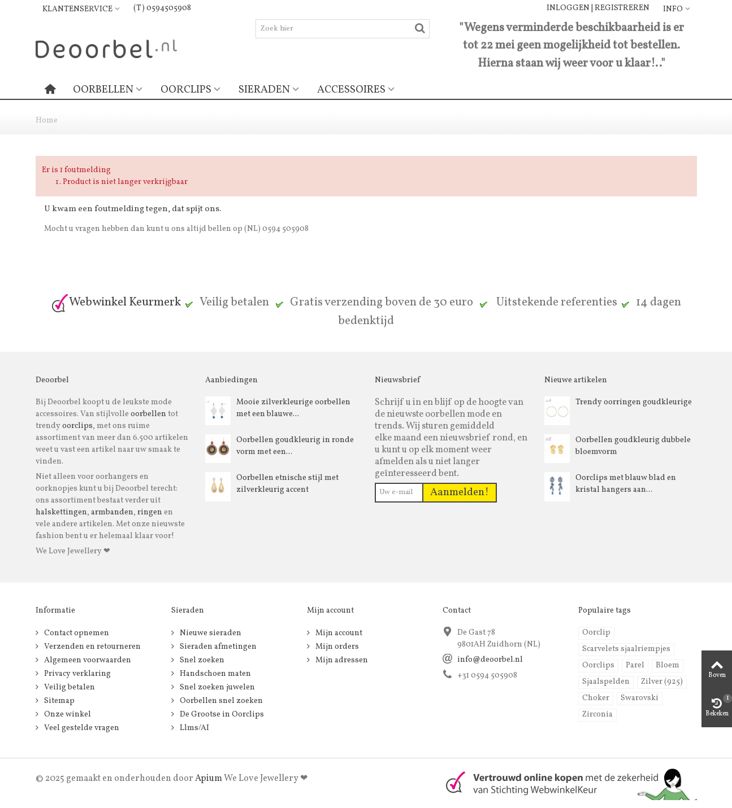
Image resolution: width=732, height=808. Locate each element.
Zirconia (597, 714)
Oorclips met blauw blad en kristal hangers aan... (625, 484)
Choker (595, 698)
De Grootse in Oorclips (221, 714)
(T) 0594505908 (162, 8)
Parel (635, 665)
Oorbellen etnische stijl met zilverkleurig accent (287, 484)
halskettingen (61, 512)
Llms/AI (193, 728)
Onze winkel (66, 714)
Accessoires (351, 89)
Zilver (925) (662, 681)
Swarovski (640, 698)
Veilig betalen (68, 687)
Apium (208, 778)
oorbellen (147, 414)
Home (47, 120)
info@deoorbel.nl (490, 659)
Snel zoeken (201, 660)
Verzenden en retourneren (91, 646)
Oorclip (596, 632)
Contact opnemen (75, 633)
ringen (149, 512)
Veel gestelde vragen (80, 728)
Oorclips (186, 89)
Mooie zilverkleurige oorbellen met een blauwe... (293, 408)
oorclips (77, 426)
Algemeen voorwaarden (86, 660)
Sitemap (58, 701)
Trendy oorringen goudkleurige (633, 402)
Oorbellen (103, 89)
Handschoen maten (214, 674)
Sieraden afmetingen (217, 646)
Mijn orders (336, 646)
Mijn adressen (341, 660)
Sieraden (264, 89)
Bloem (667, 665)
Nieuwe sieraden (209, 633)
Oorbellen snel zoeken (220, 701)
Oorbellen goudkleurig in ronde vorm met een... (295, 446)
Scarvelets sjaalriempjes (626, 649)
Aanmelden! (459, 492)
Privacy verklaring (76, 674)
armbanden (112, 512)
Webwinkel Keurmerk (116, 302)
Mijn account (338, 633)
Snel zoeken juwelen (216, 687)
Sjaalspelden (606, 681)
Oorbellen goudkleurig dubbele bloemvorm (633, 446)
